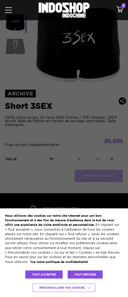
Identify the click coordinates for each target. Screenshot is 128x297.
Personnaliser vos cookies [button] (62, 287)
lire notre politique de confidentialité (59, 261)
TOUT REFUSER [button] (85, 274)
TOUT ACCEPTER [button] (44, 274)
